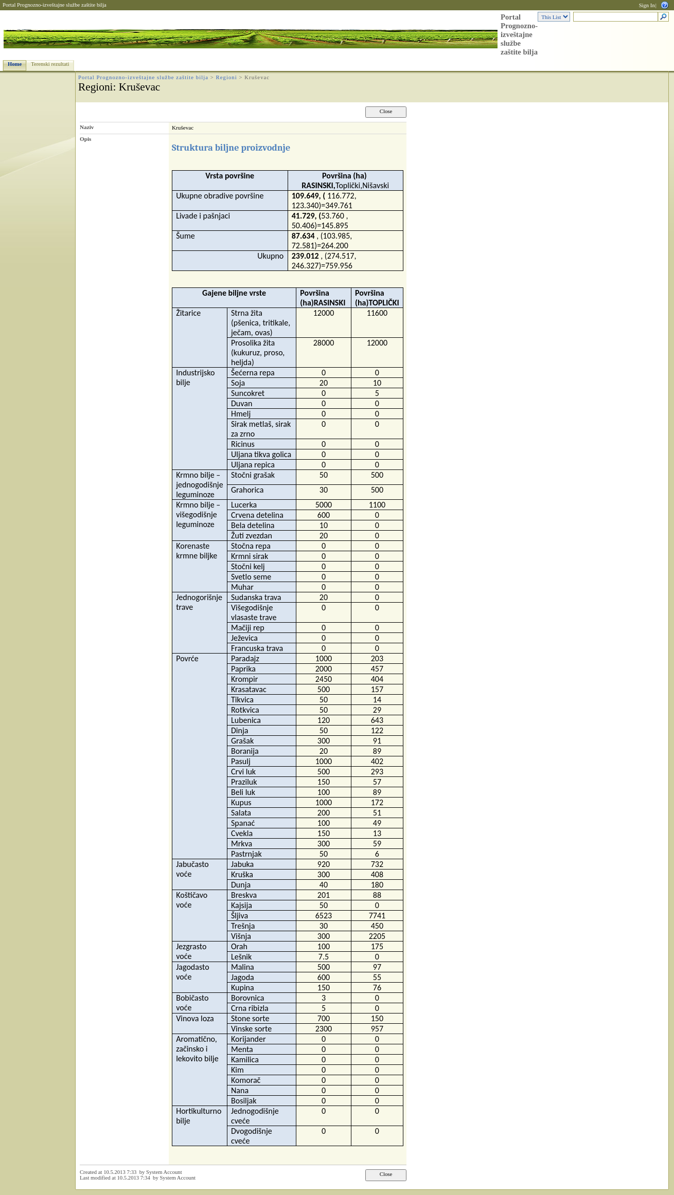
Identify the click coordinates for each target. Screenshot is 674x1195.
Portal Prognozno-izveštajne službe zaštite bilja (55, 5)
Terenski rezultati (50, 64)
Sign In (647, 5)
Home (15, 64)
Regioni (226, 77)
